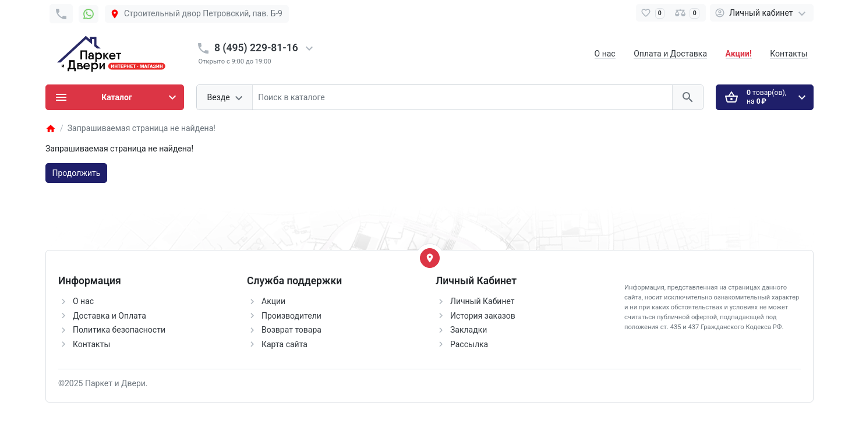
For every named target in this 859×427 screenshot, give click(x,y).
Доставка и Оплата (109, 315)
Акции (273, 301)
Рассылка (469, 344)
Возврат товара (291, 329)
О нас (605, 53)
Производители (291, 315)
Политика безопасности (119, 329)
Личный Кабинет (482, 301)
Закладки (468, 329)
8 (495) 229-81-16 (256, 48)
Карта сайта (284, 344)
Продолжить (76, 173)
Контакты (788, 53)
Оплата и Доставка (670, 53)
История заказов (482, 315)
